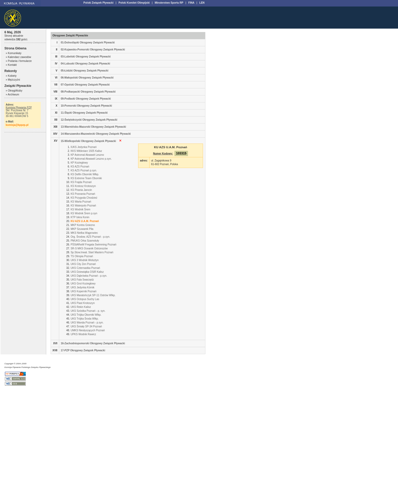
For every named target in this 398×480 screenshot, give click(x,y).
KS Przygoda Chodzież (84, 197)
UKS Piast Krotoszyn (83, 303)
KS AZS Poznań (80, 166)
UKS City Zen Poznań (83, 264)
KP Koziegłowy (79, 162)
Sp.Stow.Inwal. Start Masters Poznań (92, 252)
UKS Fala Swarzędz (82, 279)
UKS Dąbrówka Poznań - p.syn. (89, 275)
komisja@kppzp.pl (17, 125)
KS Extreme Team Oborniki (86, 178)
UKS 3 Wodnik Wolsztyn (85, 260)
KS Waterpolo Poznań (83, 205)
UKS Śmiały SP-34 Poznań (86, 326)
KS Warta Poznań (81, 201)
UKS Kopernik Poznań (84, 291)
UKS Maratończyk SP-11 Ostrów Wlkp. (93, 295)
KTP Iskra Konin (80, 217)
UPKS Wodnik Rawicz (83, 334)
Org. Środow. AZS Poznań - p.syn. (90, 236)
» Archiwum (12, 94)
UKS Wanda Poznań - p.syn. (87, 322)
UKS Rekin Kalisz (81, 307)
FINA (191, 2)
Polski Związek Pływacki (98, 2)
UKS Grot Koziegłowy (83, 283)
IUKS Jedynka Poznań (84, 147)
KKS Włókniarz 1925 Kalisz (86, 151)
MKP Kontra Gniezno (83, 225)
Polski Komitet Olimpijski (134, 2)
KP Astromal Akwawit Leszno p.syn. (91, 158)
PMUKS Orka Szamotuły (85, 240)
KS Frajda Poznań (81, 182)
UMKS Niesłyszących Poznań (88, 330)
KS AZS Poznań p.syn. (84, 170)
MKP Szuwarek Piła (82, 229)
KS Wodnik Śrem (80, 209)
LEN (202, 2)
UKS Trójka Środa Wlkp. (85, 318)
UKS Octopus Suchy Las (85, 299)
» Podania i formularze (19, 61)
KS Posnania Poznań (83, 193)
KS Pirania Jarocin (81, 190)
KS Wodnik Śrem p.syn (84, 213)
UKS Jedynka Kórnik (83, 287)
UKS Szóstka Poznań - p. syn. (88, 310)
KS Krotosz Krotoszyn (83, 186)
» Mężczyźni (13, 79)
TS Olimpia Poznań (82, 256)
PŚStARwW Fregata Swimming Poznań (93, 244)
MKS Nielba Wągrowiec (84, 232)
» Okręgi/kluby (14, 90)
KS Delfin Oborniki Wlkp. (85, 174)
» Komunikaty (14, 53)
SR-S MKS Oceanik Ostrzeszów (89, 248)
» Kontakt (11, 64)
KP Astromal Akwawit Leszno (87, 154)
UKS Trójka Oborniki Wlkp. (86, 314)
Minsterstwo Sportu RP (169, 2)
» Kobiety (11, 75)
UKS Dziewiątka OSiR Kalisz (87, 271)
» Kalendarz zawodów (18, 57)
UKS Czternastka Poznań (85, 268)
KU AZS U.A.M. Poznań (85, 221)
